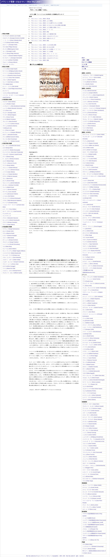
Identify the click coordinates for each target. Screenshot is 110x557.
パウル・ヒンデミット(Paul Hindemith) (12, 257)
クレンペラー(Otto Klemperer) (90, 160)
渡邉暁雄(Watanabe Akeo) (89, 272)
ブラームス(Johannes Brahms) (10, 125)
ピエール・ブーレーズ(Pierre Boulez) (91, 217)
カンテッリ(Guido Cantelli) (89, 79)
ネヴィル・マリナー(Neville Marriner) (91, 206)
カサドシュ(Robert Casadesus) (90, 303)
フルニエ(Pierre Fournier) (89, 454)
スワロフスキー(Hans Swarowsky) (91, 193)
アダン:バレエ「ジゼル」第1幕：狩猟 (40, 31)
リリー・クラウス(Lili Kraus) (89, 393)
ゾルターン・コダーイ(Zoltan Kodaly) (11, 259)
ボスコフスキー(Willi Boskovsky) (90, 233)
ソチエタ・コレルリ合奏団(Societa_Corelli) (93, 522)
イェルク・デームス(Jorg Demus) (91, 290)
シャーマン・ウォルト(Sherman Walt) (92, 496)
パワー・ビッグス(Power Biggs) (90, 355)
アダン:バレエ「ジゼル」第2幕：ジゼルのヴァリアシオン (44, 58)
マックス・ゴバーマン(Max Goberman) (92, 117)
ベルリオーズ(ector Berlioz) (9, 101)
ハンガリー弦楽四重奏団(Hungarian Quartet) (93, 524)
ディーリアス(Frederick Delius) (10, 202)
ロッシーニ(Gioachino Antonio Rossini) (12, 75)
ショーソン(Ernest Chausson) (10, 189)
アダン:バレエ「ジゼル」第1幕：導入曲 (40, 18)
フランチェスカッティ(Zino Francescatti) (92, 452)
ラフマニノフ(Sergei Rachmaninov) (11, 229)
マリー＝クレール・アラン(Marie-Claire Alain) (93, 375)
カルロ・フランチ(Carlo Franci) (90, 152)
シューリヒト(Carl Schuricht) (89, 103)
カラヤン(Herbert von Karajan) (90, 149)
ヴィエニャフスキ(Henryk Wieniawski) (12, 198)
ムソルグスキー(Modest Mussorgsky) (11, 150)
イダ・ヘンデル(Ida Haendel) (89, 412)
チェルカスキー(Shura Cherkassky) (91, 338)
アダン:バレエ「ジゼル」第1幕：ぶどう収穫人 (42, 20)
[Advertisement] (14, 20)
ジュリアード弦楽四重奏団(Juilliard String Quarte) (94, 520)
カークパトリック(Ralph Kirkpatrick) (91, 298)
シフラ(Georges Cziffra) (88, 329)
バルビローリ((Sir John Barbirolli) (90, 213)
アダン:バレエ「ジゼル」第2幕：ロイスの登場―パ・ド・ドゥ (45, 49)
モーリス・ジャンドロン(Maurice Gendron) (93, 461)
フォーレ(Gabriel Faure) (8, 187)
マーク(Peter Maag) (87, 235)
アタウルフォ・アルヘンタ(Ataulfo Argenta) (93, 75)
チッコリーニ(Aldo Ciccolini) (89, 340)
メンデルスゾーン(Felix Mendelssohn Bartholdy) (14, 106)
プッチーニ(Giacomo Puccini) (9, 163)
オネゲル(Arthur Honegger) (9, 266)
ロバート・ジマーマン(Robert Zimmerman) (93, 265)
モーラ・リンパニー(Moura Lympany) (91, 382)
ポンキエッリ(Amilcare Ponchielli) (11, 185)
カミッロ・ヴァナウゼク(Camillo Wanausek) (93, 491)
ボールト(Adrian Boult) (88, 230)
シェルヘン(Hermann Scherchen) (90, 101)
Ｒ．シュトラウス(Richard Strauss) (11, 169)
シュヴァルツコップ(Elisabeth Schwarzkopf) (93, 546)
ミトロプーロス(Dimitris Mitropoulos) (91, 121)
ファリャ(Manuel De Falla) (9, 268)
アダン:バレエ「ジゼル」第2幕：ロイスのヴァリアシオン (44, 55)
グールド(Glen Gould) (88, 318)
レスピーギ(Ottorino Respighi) (10, 235)
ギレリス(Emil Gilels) (87, 309)
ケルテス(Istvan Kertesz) (88, 163)
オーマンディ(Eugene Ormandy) (90, 143)
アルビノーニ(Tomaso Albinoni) (10, 62)
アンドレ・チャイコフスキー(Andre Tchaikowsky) (94, 287)
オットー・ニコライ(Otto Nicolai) (10, 86)
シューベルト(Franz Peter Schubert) (11, 77)
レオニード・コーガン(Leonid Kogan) (91, 472)
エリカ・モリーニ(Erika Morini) (90, 415)
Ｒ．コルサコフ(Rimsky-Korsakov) (11, 158)
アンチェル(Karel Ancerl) (88, 141)
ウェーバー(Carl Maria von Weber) (11, 82)
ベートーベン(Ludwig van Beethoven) (11, 73)
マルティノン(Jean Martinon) (89, 246)
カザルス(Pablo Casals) (88, 147)
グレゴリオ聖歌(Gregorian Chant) (11, 49)
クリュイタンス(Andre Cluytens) (90, 97)
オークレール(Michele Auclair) (90, 421)
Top (41, 7)
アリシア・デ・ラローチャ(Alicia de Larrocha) (93, 283)
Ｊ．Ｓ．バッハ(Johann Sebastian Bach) (12, 40)
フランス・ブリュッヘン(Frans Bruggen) (92, 226)
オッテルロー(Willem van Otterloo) (91, 145)
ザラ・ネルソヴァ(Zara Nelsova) (90, 430)
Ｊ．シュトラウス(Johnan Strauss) (11, 123)
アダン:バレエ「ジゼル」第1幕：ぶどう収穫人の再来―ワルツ (45, 27)
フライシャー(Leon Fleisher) (89, 358)
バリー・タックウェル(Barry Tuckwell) (92, 507)
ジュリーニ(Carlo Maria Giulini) (90, 182)
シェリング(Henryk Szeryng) (89, 432)
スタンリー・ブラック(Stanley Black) (91, 189)
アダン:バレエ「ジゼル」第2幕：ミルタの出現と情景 (43, 44)
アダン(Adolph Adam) (8, 84)
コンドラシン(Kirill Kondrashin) (90, 169)
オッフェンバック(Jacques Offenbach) (12, 132)
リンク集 (84, 68)
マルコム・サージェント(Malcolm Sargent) (93, 119)
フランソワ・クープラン (8, 64)
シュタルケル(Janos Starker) (89, 434)
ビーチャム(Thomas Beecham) (90, 112)
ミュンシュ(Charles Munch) (89, 123)
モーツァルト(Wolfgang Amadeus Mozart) (12, 71)
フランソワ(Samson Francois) (90, 360)
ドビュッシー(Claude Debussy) (10, 167)
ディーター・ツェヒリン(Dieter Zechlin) (92, 344)
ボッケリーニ (6, 90)
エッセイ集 (84, 64)
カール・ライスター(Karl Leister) (90, 489)
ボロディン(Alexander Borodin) (10, 134)
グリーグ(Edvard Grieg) (8, 156)
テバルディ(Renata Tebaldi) (89, 548)
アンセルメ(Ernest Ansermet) (89, 90)
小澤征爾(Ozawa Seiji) (88, 270)
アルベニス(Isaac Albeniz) (9, 224)
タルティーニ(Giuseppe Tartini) (10, 44)
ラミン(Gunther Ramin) (88, 84)
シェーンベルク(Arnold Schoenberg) (11, 244)
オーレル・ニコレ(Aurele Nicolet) (90, 487)
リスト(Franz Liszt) (7, 110)
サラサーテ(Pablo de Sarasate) (10, 176)
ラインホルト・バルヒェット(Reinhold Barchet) (94, 465)
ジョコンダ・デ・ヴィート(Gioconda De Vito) (93, 441)
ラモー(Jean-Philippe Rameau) (10, 46)
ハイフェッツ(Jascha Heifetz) (90, 445)
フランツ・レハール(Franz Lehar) (11, 264)
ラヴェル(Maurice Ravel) (8, 233)
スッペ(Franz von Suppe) (9, 130)
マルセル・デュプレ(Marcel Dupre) (91, 377)
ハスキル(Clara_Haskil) (88, 349)
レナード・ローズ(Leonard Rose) (90, 474)
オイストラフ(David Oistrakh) (90, 423)
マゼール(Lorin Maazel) (88, 237)
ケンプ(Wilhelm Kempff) (88, 322)
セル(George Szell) (87, 198)
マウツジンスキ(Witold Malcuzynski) (91, 371)
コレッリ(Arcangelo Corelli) (9, 51)
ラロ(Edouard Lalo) (7, 128)
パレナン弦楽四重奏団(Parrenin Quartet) (92, 531)
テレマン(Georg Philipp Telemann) (11, 53)
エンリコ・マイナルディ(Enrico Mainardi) (92, 419)
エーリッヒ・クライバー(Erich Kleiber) (92, 77)
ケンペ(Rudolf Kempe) (88, 165)
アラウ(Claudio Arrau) (88, 281)
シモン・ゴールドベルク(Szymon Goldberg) (93, 174)
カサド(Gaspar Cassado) (88, 426)
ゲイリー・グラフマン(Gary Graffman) (92, 325)
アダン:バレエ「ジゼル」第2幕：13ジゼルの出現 (42, 47)
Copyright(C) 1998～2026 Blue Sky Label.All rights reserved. (68, 555)
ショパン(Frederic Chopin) (9, 103)
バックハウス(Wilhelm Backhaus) (90, 353)
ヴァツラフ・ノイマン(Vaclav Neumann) (92, 268)
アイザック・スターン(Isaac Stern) (91, 404)
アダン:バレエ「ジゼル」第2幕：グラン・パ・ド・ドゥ (44, 53)
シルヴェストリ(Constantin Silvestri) (91, 106)
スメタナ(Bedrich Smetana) (9, 119)
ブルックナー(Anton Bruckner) (10, 121)
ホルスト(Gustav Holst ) (8, 231)
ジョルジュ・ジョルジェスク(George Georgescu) (94, 108)
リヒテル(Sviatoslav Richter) (89, 390)
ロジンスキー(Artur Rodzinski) (90, 86)
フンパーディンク (7, 215)
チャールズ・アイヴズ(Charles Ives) (11, 255)
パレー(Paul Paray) (87, 215)
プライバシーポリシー (46, 555)
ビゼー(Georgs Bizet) (8, 147)
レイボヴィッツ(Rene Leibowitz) (90, 263)
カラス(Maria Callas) (87, 544)
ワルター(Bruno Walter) (88, 130)
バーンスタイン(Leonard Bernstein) (91, 211)
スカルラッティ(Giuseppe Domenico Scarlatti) (13, 38)
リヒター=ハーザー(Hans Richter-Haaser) (92, 388)
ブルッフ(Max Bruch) (8, 178)
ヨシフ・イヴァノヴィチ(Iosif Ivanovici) (12, 211)
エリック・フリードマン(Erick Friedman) (92, 417)
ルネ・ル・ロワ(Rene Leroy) (89, 509)
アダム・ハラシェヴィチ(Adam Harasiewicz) (93, 276)
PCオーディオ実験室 (87, 62)
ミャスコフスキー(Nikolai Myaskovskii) (12, 253)
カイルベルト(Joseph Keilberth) (90, 92)
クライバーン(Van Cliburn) (89, 311)
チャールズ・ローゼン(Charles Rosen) (92, 342)
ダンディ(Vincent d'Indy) (8, 180)
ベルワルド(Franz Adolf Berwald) (10, 93)
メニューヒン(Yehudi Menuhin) (90, 458)
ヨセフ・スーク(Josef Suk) (89, 463)
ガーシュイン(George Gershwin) (10, 239)
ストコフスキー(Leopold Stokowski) (91, 191)
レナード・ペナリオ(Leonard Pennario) (92, 397)
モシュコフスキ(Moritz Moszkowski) (11, 220)
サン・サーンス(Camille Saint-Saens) (11, 145)
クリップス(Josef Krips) (88, 156)
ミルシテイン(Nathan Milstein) (90, 456)
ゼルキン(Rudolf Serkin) (88, 336)
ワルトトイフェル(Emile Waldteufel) (11, 182)
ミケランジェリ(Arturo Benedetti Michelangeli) (93, 379)
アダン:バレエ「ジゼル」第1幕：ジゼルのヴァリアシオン (44, 36)
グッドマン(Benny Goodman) (89, 494)
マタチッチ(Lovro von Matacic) (90, 239)
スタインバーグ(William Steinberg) (91, 187)
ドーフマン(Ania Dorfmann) (89, 347)
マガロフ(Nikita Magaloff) (89, 373)
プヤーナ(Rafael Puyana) (88, 364)
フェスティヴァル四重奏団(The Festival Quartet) (94, 533)
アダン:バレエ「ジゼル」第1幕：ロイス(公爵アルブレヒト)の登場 (46, 23)
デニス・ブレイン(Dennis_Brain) (90, 505)
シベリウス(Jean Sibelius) (9, 172)
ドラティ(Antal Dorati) (88, 204)
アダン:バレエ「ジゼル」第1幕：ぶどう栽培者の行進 (43, 34)
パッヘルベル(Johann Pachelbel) (10, 60)
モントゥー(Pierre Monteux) (89, 125)
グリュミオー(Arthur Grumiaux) (90, 428)
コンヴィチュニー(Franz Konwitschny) (92, 99)
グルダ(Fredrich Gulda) (88, 320)
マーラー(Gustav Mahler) (8, 165)
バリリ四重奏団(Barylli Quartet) (90, 526)
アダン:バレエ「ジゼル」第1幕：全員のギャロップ (43, 38)
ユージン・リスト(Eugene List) (90, 384)
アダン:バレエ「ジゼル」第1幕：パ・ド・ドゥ (42, 29)
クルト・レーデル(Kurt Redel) (90, 158)
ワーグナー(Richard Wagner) (9, 114)
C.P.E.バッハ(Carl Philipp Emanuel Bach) (12, 88)
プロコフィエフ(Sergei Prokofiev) (10, 242)
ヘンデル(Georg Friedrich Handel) (11, 42)
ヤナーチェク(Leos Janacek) (9, 191)
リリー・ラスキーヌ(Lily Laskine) (90, 469)
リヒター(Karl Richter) (88, 259)
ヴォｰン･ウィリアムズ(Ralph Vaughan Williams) (14, 250)
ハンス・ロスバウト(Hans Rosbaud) (91, 209)
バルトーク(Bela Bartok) (8, 237)
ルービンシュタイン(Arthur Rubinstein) (92, 395)
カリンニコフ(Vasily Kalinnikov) (10, 174)
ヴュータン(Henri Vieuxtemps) (10, 139)
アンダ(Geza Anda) (87, 285)
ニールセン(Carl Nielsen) (8, 196)
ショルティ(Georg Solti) (88, 180)
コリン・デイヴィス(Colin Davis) (90, 167)
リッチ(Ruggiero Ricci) (88, 467)
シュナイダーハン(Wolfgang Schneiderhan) (93, 437)
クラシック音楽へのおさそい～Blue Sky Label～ (21, 2)
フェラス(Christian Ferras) (89, 450)
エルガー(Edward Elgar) (8, 161)
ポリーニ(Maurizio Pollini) (89, 368)
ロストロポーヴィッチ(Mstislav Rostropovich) (93, 478)
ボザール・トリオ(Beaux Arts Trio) (91, 539)
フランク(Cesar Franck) (8, 117)
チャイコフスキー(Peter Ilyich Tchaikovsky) (13, 152)
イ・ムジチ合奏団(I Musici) (89, 518)
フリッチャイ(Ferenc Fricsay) (90, 114)
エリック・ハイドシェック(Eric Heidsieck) (93, 296)
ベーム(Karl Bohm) (87, 228)
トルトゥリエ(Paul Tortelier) (89, 443)
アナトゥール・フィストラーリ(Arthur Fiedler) (93, 134)
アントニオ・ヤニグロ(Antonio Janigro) (92, 408)
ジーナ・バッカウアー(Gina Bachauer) (92, 331)
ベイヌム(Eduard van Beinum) (90, 81)
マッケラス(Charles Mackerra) (90, 241)
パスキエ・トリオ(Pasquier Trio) (90, 529)
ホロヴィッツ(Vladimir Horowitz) (90, 366)
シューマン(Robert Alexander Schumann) (12, 108)
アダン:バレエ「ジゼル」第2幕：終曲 (40, 60)
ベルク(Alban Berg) (7, 246)
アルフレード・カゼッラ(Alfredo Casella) (12, 272)
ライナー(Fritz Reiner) (88, 128)
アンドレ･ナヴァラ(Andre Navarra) (91, 410)
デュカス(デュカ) (7, 213)
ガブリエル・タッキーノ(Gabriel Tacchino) (93, 307)
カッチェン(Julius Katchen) (89, 305)
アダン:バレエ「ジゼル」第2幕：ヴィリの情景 (42, 51)
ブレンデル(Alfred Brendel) (89, 362)
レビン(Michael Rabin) (88, 476)
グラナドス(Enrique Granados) (10, 222)
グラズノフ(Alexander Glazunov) (10, 218)
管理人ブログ (85, 66)
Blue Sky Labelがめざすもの (33, 555)
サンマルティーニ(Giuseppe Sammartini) (12, 57)
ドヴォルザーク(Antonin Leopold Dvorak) (12, 154)
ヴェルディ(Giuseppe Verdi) (9, 112)
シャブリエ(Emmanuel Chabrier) (10, 193)
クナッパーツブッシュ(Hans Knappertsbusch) (93, 95)
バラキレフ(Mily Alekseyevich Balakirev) (12, 200)
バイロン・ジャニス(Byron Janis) (90, 351)
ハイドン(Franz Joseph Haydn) (10, 68)
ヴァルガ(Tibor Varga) (88, 480)
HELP (83, 57)
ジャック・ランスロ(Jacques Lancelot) (92, 498)
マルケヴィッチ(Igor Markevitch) (90, 244)
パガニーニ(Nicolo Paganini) (9, 79)
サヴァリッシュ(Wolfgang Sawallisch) (91, 171)
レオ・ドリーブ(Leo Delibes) (9, 209)
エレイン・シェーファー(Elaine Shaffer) (92, 485)
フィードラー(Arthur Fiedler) (89, 220)
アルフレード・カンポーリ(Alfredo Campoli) (93, 406)
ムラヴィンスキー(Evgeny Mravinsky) (91, 250)
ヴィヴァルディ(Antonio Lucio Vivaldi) (11, 35)
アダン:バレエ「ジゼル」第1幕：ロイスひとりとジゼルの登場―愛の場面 (48, 25)
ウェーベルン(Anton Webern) (9, 248)
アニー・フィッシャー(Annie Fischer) (91, 279)
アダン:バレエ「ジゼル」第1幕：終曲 (40, 40)
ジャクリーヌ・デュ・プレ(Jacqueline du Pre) (93, 439)
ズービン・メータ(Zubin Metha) (90, 195)
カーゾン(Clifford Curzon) (89, 301)
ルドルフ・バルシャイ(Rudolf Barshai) (92, 261)
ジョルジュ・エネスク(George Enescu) (12, 270)
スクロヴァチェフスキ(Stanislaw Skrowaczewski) (94, 184)
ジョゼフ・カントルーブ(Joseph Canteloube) (13, 261)
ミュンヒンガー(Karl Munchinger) (90, 248)
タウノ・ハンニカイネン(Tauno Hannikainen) (93, 110)
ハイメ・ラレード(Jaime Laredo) (90, 448)
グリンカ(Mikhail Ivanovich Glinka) (11, 136)
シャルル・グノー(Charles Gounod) (11, 141)
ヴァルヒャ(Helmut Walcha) (89, 399)
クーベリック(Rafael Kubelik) (89, 154)
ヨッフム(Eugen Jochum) (89, 257)
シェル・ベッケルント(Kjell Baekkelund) (92, 327)
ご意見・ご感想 (85, 60)
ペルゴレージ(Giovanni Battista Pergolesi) (12, 55)
